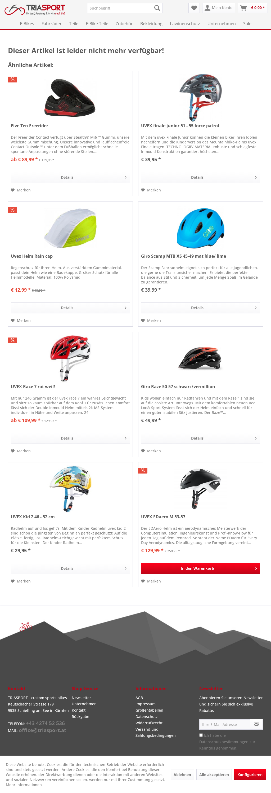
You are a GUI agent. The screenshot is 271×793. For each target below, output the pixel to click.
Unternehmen (84, 703)
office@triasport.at (42, 730)
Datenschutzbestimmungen (224, 741)
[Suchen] (157, 8)
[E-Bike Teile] (97, 24)
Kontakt (78, 710)
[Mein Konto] (218, 8)
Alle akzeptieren (214, 774)
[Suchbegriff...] (125, 8)
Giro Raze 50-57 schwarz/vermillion (178, 386)
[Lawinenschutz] (185, 24)
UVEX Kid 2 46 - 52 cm (33, 517)
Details (94, 176)
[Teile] (73, 24)
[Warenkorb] (253, 8)
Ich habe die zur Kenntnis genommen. (227, 742)
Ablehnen (182, 774)
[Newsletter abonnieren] (256, 724)
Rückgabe (80, 716)
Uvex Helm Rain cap (32, 256)
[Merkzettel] (194, 8)
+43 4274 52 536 (45, 723)
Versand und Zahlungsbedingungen (156, 732)
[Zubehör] (124, 24)
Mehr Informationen (24, 784)
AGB (139, 697)
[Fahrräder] (51, 24)
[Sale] (247, 24)
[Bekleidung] (151, 24)
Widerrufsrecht (149, 722)
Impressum (146, 703)
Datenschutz (147, 716)
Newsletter (81, 697)
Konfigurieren (250, 774)
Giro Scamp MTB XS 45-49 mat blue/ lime (183, 256)
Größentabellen (149, 710)
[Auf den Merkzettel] (21, 190)
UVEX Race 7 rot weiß (33, 386)
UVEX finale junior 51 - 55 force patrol (180, 126)
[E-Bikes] (27, 24)
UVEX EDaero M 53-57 (163, 517)
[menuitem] (125, 8)
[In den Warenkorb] (200, 568)
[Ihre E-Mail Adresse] (224, 724)
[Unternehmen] (222, 24)
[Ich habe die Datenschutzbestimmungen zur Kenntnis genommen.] (201, 735)
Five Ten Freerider (29, 126)
